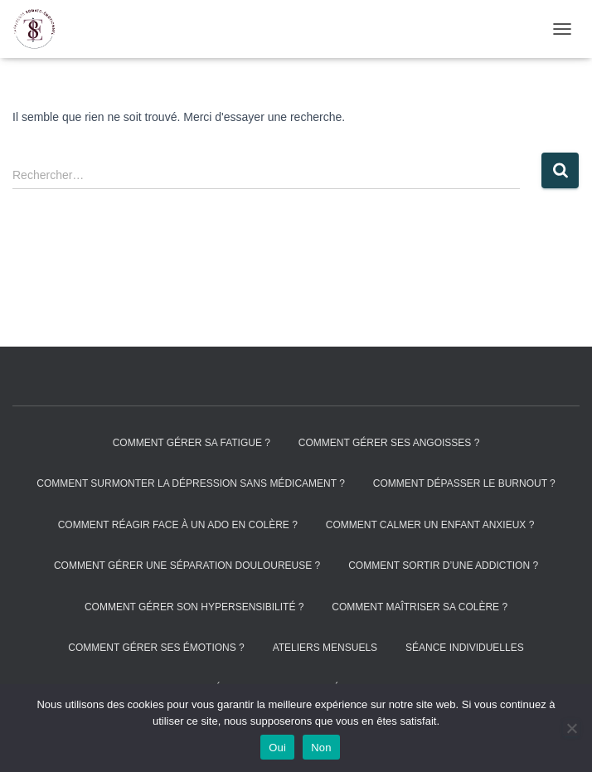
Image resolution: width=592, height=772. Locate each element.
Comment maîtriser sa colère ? (419, 607)
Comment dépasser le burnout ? (464, 483)
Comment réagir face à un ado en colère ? (178, 525)
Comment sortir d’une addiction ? (443, 565)
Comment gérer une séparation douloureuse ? (187, 565)
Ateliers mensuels (325, 647)
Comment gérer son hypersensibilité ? (194, 607)
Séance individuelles (464, 647)
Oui (277, 747)
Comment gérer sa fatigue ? (191, 443)
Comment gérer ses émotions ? (156, 647)
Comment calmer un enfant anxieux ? (430, 525)
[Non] (571, 728)
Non (321, 747)
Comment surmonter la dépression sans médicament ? (190, 483)
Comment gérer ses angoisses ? (389, 443)
